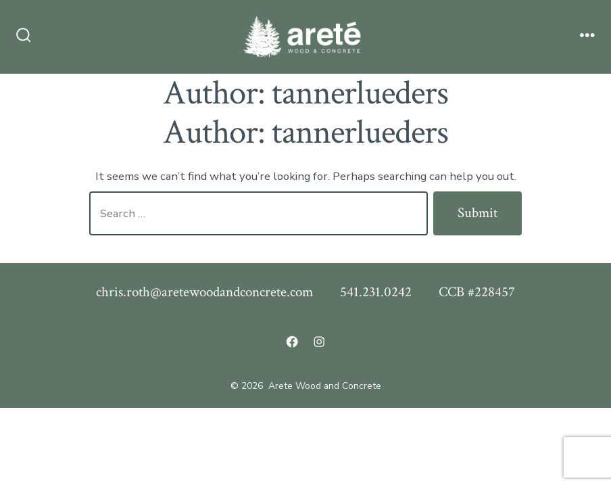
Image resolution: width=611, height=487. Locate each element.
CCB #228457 (477, 292)
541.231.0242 (376, 292)
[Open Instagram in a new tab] (319, 341)
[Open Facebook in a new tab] (292, 341)
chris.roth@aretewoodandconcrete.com (204, 292)
